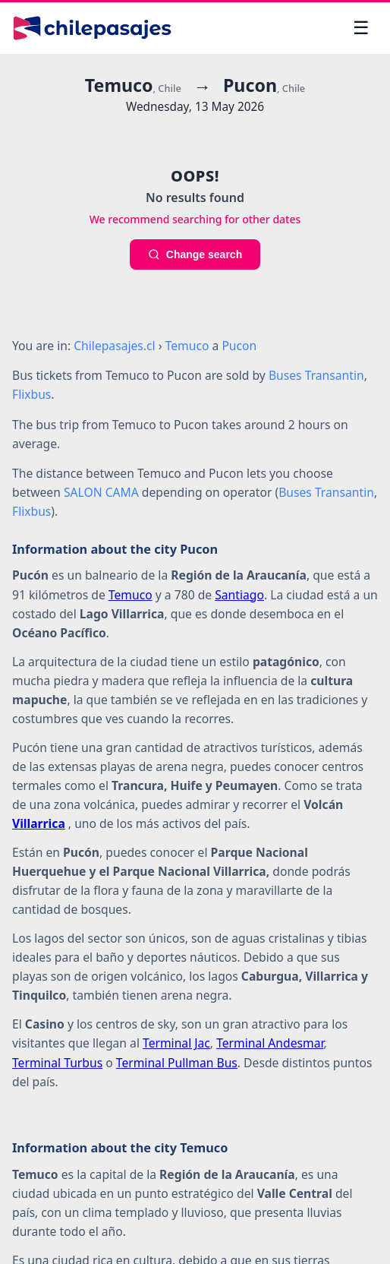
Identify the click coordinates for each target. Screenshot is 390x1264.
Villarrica (38, 823)
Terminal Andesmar (269, 1043)
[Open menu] (361, 28)
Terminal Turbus (57, 1062)
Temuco (131, 594)
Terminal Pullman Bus (176, 1062)
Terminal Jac (176, 1043)
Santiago (239, 594)
